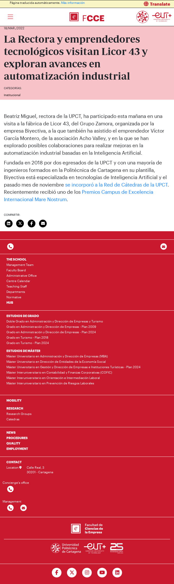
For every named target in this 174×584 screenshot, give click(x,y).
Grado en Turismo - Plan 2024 (27, 343)
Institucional (12, 95)
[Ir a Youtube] (102, 573)
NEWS (11, 432)
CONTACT (14, 462)
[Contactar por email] (23, 508)
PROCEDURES (17, 438)
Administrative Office (21, 275)
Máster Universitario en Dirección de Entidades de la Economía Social (56, 361)
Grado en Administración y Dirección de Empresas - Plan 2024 (51, 332)
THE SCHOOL (16, 259)
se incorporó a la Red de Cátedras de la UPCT (116, 185)
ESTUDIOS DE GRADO (22, 316)
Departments (15, 291)
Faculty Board (16, 270)
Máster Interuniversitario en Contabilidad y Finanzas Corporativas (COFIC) (59, 372)
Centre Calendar (18, 281)
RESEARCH (14, 408)
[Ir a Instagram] (87, 573)
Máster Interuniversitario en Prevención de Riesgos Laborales (50, 383)
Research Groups (19, 413)
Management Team (20, 264)
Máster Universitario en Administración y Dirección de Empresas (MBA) (57, 356)
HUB (9, 302)
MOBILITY (14, 400)
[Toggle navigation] (10, 17)
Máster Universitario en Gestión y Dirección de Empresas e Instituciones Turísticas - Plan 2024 (73, 367)
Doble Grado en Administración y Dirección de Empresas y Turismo (54, 321)
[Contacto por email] (163, 246)
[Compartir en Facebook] (31, 222)
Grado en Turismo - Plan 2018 (27, 337)
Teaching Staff (16, 286)
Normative (13, 297)
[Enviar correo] (43, 222)
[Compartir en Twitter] (20, 222)
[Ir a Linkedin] (117, 573)
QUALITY (13, 443)
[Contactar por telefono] (10, 246)
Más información (73, 2)
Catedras (13, 419)
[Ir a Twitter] (72, 573)
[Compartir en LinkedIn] (9, 222)
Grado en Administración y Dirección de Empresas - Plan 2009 (51, 326)
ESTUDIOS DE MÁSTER (23, 351)
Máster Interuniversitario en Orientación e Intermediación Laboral (53, 377)
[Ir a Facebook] (57, 573)
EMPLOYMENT (17, 448)
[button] (132, 4)
